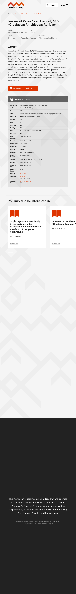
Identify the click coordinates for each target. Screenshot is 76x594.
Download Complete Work (22, 88)
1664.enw (23, 174)
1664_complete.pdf (26, 181)
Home (10, 14)
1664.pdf (23, 176)
